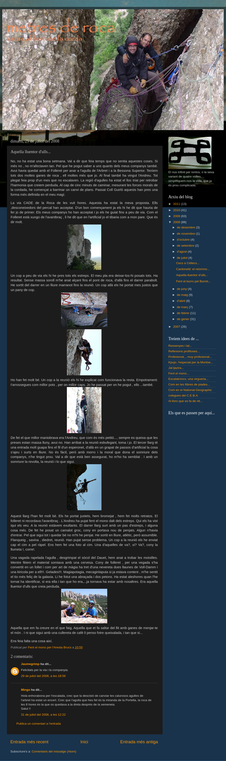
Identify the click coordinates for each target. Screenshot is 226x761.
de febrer (183, 313)
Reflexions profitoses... (184, 351)
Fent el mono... (178, 373)
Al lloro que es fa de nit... (185, 401)
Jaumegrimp (30, 664)
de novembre (186, 233)
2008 (177, 222)
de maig (183, 295)
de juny (182, 289)
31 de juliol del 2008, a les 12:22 (43, 714)
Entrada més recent (29, 741)
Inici (84, 741)
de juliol (182, 257)
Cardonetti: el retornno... (193, 269)
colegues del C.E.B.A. (183, 395)
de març (183, 307)
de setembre (186, 245)
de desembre (186, 227)
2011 (177, 204)
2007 (177, 326)
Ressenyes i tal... (180, 345)
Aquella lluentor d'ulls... (192, 275)
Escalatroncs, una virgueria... (188, 379)
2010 (177, 210)
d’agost (182, 251)
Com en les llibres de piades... (189, 384)
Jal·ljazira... (176, 368)
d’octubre (183, 239)
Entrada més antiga (139, 741)
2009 (177, 216)
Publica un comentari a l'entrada (38, 723)
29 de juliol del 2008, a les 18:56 (43, 676)
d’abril (181, 301)
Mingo (25, 689)
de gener (183, 319)
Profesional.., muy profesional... (190, 357)
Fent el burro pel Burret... (193, 281)
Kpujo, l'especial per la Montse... (190, 362)
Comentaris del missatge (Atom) (54, 751)
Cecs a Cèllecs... (187, 263)
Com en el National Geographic (190, 390)
